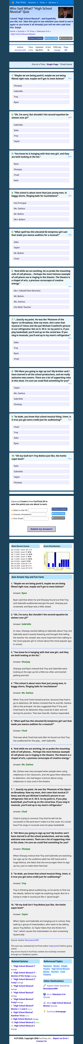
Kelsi (16, 180)
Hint (69, 78)
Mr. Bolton (19, 213)
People (64, 965)
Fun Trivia (18, 2)
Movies (56, 965)
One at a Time (38, 64)
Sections (32, 2)
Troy (16, 96)
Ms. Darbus (19, 208)
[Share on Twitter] (52, 38)
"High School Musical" (23, 985)
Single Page (52, 64)
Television (47, 965)
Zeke (16, 130)
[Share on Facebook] (37, 38)
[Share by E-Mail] (66, 38)
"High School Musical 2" (24, 966)
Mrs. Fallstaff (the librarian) (27, 290)
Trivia (42, 2)
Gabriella (18, 91)
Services (52, 2)
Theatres (47, 974)
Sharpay (18, 85)
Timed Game (66, 64)
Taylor (17, 141)
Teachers (55, 971)
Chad (16, 174)
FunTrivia (56, 1011)
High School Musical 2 (24, 1022)
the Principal (20, 202)
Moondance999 (20, 50)
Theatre (46, 968)
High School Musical (22, 1018)
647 (66, 50)
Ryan (16, 101)
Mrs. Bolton (19, 219)
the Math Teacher (22, 306)
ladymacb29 (54, 945)
